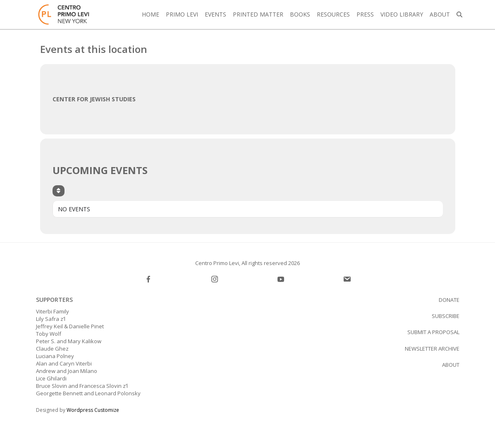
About (450, 364)
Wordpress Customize (93, 409)
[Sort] (59, 190)
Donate (449, 300)
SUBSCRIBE (445, 316)
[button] (459, 14)
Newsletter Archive (432, 348)
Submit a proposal (433, 332)
